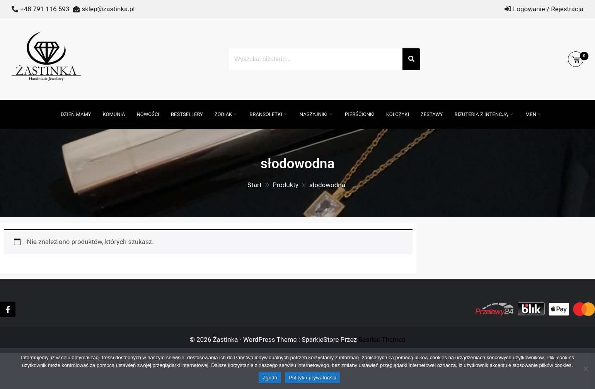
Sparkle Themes (382, 339)
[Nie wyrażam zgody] (585, 368)
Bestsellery (187, 114)
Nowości (148, 114)
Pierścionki (360, 114)
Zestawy (432, 114)
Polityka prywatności (312, 377)
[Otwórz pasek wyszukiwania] (51, 104)
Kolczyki (397, 114)
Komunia (114, 114)
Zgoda (270, 377)
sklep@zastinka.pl (108, 9)
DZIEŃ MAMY (76, 114)
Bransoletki (265, 114)
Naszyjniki (313, 114)
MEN (530, 114)
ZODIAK (223, 114)
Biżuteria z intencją (481, 114)
